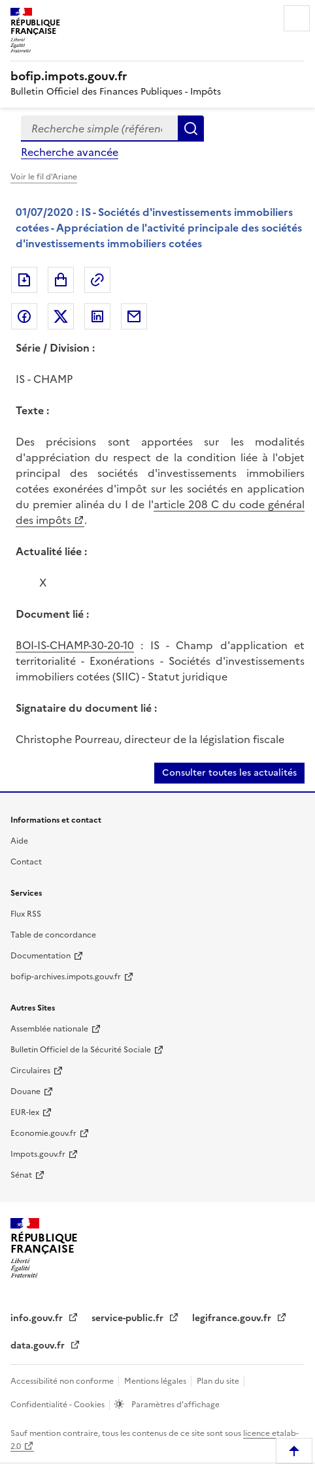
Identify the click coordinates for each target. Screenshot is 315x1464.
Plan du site (219, 1381)
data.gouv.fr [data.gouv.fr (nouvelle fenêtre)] (38, 1345)
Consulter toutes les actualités (229, 773)
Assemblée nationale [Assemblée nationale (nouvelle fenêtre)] (49, 1029)
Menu (297, 18)
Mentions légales (156, 1381)
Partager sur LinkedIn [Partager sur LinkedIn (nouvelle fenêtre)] (97, 316)
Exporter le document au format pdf (24, 280)
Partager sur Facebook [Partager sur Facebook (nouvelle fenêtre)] (24, 316)
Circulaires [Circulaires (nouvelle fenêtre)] (30, 1070)
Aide (19, 841)
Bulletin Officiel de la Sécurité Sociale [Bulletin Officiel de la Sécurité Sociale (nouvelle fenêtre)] (80, 1050)
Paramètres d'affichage (174, 1405)
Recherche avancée (69, 152)
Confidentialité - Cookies (58, 1405)
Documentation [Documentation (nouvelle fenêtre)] (40, 956)
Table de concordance (53, 935)
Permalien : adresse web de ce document (97, 280)
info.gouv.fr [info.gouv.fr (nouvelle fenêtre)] (37, 1318)
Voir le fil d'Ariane (43, 177)
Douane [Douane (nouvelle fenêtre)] (25, 1091)
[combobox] (99, 128)
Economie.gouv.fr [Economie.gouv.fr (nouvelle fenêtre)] (43, 1133)
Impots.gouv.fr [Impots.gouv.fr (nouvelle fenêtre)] (37, 1154)
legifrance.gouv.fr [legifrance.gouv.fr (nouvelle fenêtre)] (233, 1318)
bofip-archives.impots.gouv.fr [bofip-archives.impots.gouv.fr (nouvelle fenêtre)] (65, 977)
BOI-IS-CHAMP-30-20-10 (75, 645)
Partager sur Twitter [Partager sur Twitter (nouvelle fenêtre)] (61, 316)
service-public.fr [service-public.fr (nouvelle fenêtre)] (128, 1318)
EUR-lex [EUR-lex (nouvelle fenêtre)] (24, 1112)
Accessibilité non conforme (63, 1381)
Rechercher (191, 128)
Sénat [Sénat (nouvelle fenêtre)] (21, 1175)
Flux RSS (25, 914)
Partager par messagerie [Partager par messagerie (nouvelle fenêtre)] (134, 316)
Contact (26, 862)
